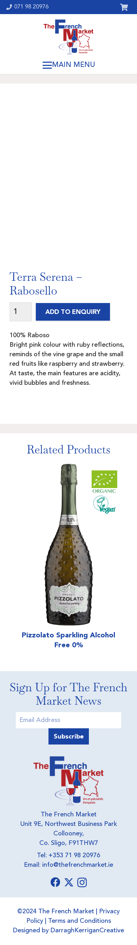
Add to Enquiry (72, 311)
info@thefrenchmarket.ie (77, 865)
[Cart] (124, 7)
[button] (68, 65)
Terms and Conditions (79, 921)
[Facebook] (55, 882)
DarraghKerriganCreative (87, 930)
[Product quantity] (20, 312)
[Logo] (68, 37)
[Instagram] (82, 882)
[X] (69, 882)
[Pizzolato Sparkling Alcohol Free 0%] (68, 545)
